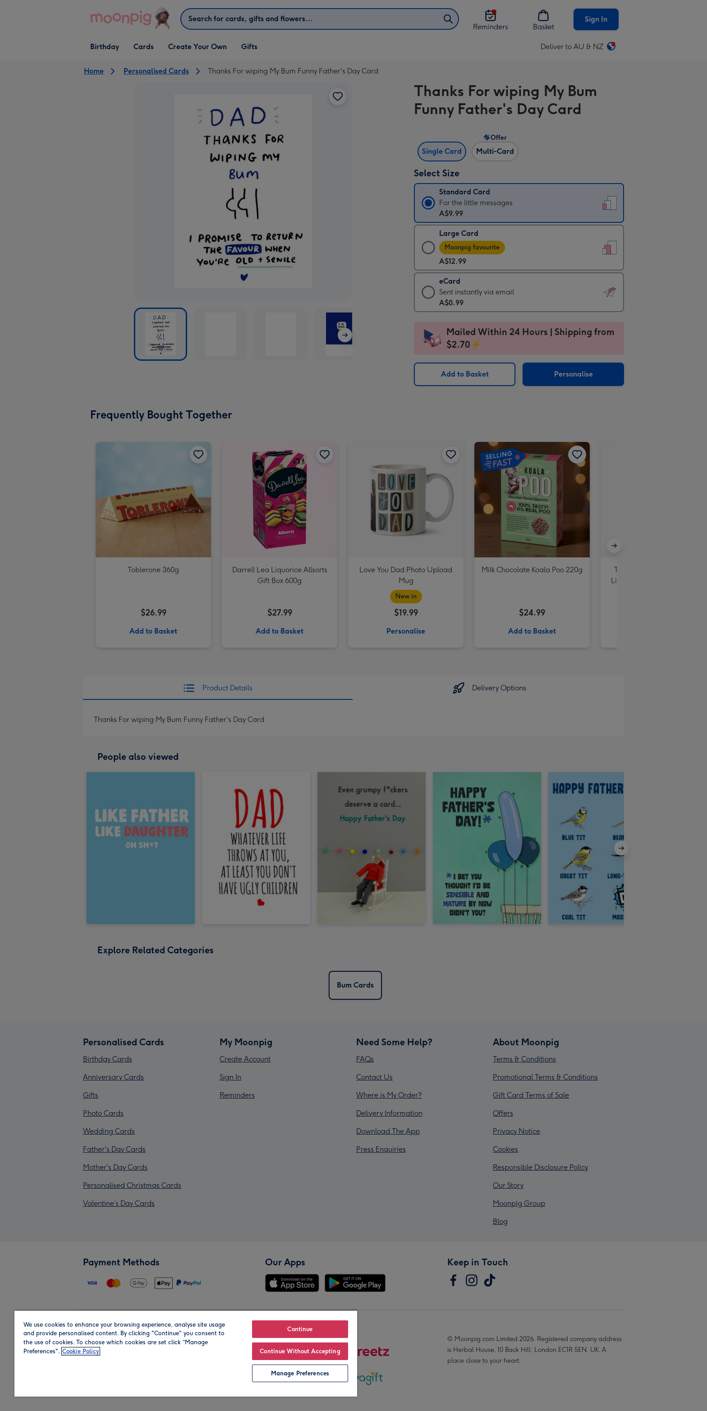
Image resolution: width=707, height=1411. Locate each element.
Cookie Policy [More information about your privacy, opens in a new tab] (80, 1351)
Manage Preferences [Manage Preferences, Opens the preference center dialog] (300, 1373)
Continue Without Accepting (300, 1351)
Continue (299, 1329)
